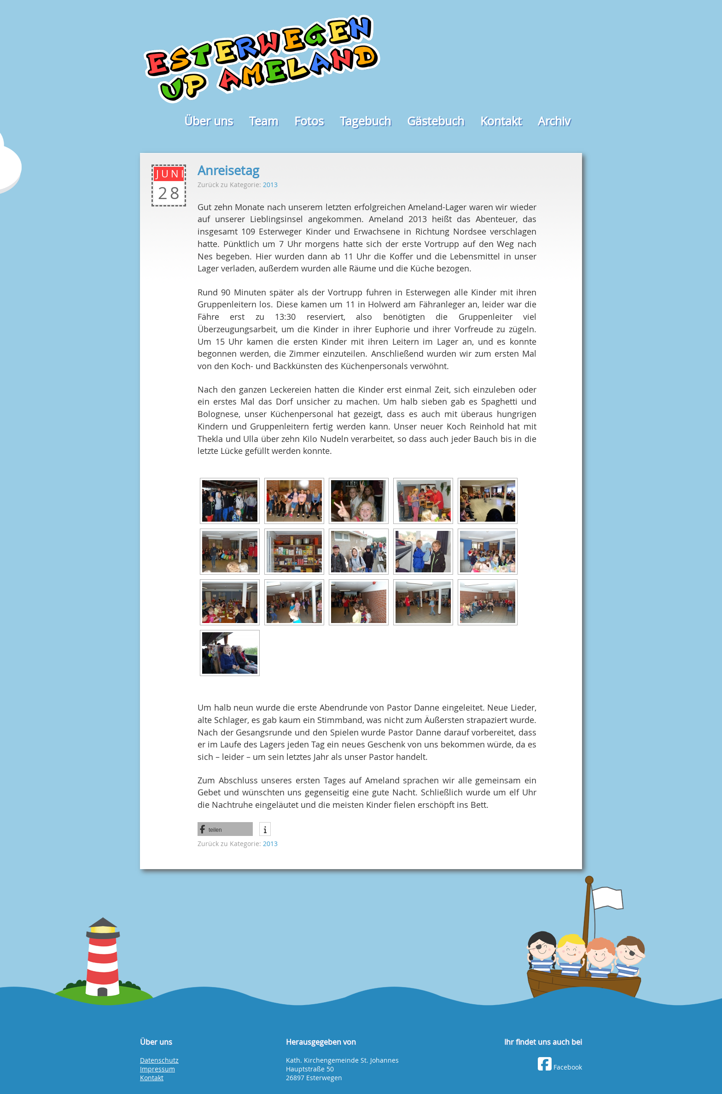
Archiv (554, 121)
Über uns (208, 121)
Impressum (157, 1069)
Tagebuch (365, 121)
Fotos (309, 121)
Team (263, 121)
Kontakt (501, 121)
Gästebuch (435, 121)
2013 (270, 184)
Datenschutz (159, 1060)
